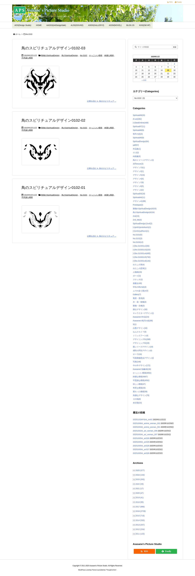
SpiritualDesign (141, 141)
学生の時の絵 (139, 287)
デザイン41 (139, 201)
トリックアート (140, 335)
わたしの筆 (139, 265)
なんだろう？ (139, 332)
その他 (137, 399)
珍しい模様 (139, 384)
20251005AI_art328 (141, 446)
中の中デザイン (141, 365)
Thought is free (111, 570)
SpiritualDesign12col (142, 223)
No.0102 (83, 55)
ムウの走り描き (140, 291)
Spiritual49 (139, 115)
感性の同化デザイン (142, 350)
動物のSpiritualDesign (50, 55)
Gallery (137, 294)
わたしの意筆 (139, 268)
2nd (136, 216)
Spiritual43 (139, 194)
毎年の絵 (138, 134)
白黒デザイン (140, 328)
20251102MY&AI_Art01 (143, 419)
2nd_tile (137, 220)
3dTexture (138, 164)
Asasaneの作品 (141, 317)
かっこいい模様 (95, 55)
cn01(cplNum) (142, 231)
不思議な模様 (27, 58)
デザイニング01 (142, 339)
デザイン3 (138, 171)
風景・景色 (139, 298)
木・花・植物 (139, 302)
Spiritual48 (138, 130)
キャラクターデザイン (143, 313)
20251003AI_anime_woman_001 (146, 427)
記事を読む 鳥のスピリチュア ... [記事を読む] (101, 101)
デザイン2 (138, 190)
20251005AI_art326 (141, 453)
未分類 (137, 403)
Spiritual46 (138, 138)
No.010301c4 (142, 253)
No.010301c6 (142, 261)
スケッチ (138, 279)
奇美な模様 (139, 388)
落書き (137, 283)
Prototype (138, 205)
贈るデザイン (140, 309)
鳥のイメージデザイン (143, 160)
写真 (137, 362)
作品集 (137, 149)
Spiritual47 (139, 126)
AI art (137, 119)
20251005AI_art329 (141, 442)
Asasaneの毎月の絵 (143, 321)
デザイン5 (139, 175)
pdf (136, 145)
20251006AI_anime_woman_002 (146, 423)
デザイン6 (138, 186)
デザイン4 (138, 179)
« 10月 (144, 80)
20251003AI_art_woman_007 (145, 434)
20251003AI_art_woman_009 (145, 431)
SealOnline (141, 123)
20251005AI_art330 (141, 438)
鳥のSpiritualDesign (70, 55)
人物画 (137, 272)
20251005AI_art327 (141, 449)
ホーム (18, 34)
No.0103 (138, 242)
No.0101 (137, 235)
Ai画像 (137, 156)
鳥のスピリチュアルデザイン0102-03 (53, 48)
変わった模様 (140, 391)
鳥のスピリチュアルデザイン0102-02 (53, 120)
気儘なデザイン (141, 395)
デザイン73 (139, 167)
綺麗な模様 (109, 55)
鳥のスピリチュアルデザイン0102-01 (53, 188)
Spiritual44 (139, 197)
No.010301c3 (142, 250)
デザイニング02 (141, 343)
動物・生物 (139, 306)
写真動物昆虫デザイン (143, 358)
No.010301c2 (142, 246)
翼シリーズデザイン (143, 347)
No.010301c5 (142, 257)
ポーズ (137, 276)
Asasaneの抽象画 (142, 369)
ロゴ (136, 153)
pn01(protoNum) (143, 227)
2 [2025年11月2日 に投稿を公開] (174, 64)
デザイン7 (138, 182)
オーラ (137, 354)
